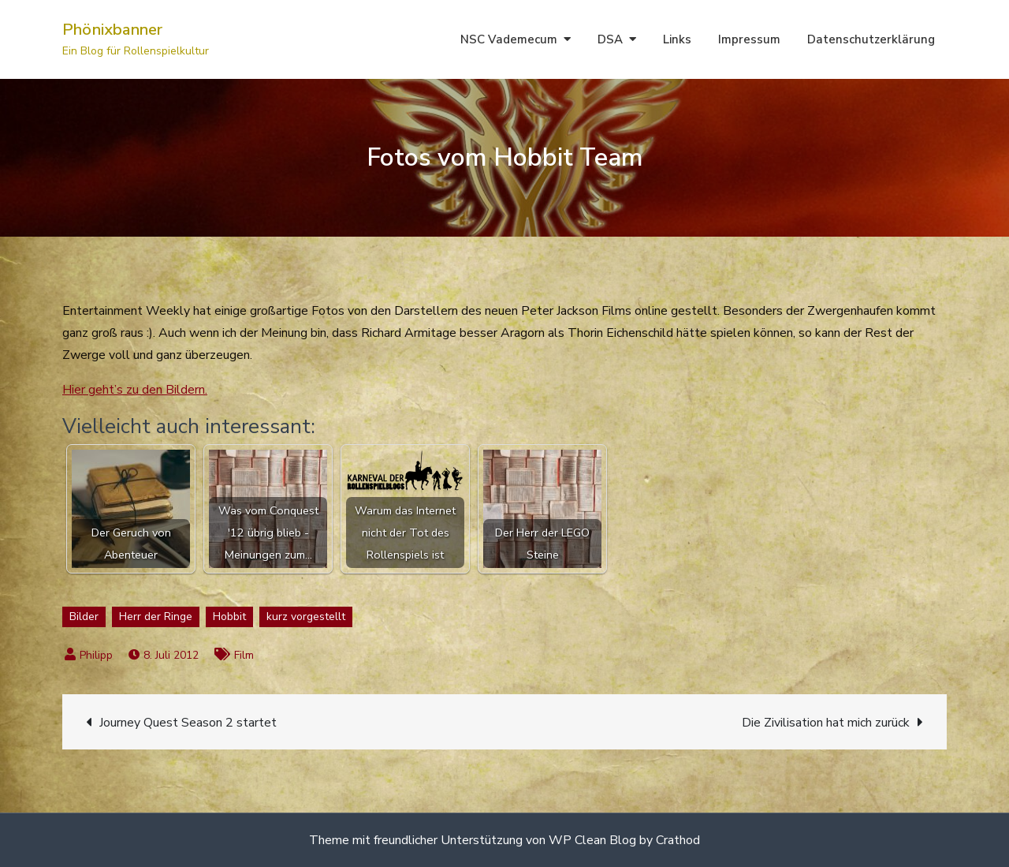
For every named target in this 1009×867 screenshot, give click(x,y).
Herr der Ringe (155, 616)
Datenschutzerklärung (871, 39)
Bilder (84, 616)
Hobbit (229, 616)
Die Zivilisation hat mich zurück (826, 722)
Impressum (749, 39)
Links (677, 39)
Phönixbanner (112, 29)
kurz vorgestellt (305, 616)
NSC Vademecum (508, 39)
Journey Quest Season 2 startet (188, 722)
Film (244, 655)
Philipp (96, 655)
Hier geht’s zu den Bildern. (134, 389)
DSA (610, 39)
